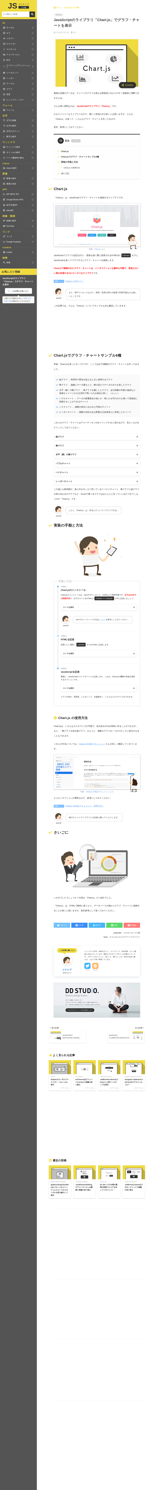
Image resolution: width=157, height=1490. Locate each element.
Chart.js (65, 151)
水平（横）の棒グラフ (66, 455)
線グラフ (60, 437)
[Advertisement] (97, 329)
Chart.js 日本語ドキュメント (92, 745)
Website (95, 971)
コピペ (137, 938)
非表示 (75, 141)
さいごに (65, 174)
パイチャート (62, 473)
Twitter (87, 971)
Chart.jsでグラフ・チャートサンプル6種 (80, 157)
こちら (102, 621)
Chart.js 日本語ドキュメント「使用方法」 (85, 807)
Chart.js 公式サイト (74, 282)
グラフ (128, 938)
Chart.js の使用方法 (72, 168)
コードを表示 (68, 608)
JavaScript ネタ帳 (131, 933)
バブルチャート (63, 464)
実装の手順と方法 (69, 162)
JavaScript (116, 938)
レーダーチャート (64, 482)
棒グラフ (60, 446)
